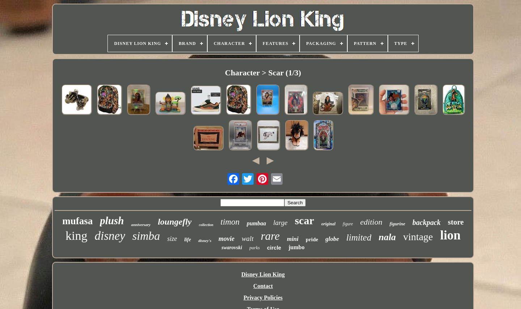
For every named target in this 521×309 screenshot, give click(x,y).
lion (450, 235)
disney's (204, 240)
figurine (397, 223)
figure (348, 223)
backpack (426, 222)
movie (226, 238)
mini (292, 238)
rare (270, 236)
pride (312, 239)
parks (254, 247)
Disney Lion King (263, 274)
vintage (418, 236)
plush (112, 220)
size (172, 238)
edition (371, 221)
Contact (263, 286)
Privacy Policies (263, 298)
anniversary (141, 224)
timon (230, 221)
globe (332, 238)
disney (109, 235)
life (187, 239)
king (76, 235)
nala (387, 237)
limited (358, 237)
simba (146, 235)
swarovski (231, 247)
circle (274, 248)
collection (206, 225)
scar (304, 220)
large (280, 222)
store (456, 222)
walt (248, 238)
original (328, 223)
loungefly (174, 221)
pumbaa (256, 223)
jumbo (296, 247)
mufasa (77, 221)
